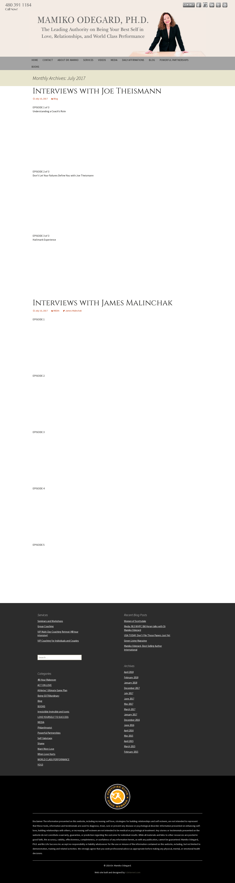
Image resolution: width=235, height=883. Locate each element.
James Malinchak (73, 310)
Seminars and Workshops (50, 621)
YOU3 (40, 764)
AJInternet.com (132, 872)
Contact (48, 60)
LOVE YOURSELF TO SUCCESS (53, 717)
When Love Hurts (46, 754)
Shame (41, 743)
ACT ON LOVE (45, 685)
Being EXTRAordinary (48, 695)
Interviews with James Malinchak (102, 303)
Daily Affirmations (133, 60)
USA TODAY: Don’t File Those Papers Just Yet (147, 635)
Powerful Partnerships (174, 60)
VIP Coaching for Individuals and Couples (58, 640)
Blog (152, 60)
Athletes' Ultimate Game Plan (52, 690)
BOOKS (35, 66)
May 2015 (128, 735)
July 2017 (128, 693)
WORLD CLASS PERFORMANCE (53, 759)
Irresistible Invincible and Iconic (53, 711)
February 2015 (131, 751)
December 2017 (132, 688)
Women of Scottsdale (135, 621)
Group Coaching (46, 626)
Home (34, 60)
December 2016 (132, 719)
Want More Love (46, 748)
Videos (102, 60)
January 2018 (130, 682)
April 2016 (128, 730)
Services (88, 60)
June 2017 (129, 698)
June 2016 (129, 725)
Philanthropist (45, 727)
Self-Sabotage (45, 738)
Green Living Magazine (135, 640)
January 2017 (130, 714)
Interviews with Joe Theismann (97, 91)
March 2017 (129, 709)
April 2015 (128, 741)
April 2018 (128, 672)
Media (114, 60)
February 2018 (131, 677)
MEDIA (56, 310)
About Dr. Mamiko (68, 60)
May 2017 (128, 703)
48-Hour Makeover (47, 679)
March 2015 (129, 746)
